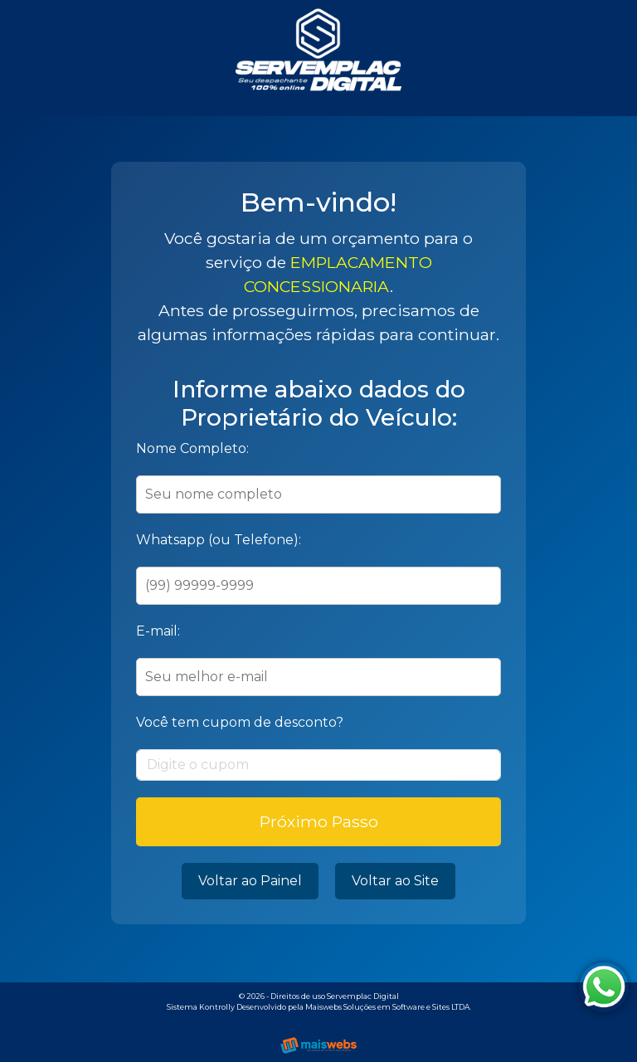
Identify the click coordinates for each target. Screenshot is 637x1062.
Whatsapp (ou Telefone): (218, 540)
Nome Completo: (192, 448)
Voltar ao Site (395, 881)
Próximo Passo (319, 821)
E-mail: (158, 631)
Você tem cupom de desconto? (239, 722)
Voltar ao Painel (250, 881)
